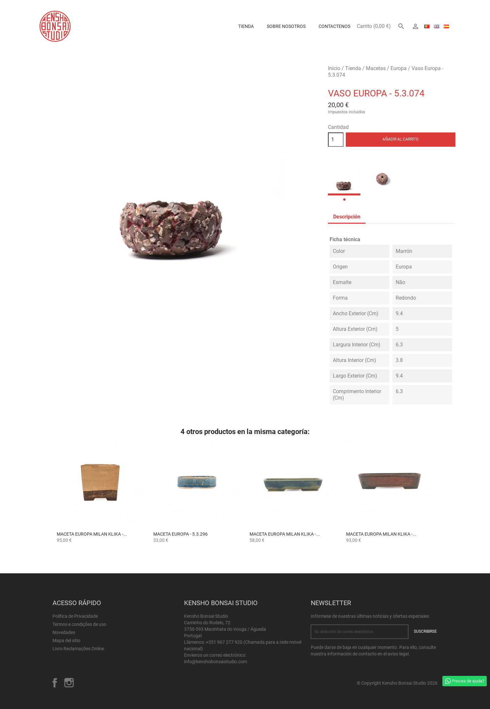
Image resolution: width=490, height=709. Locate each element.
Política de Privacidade (75, 616)
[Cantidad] (336, 139)
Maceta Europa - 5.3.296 (180, 534)
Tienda (246, 26)
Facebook (54, 682)
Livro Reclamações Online (78, 648)
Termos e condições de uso (79, 624)
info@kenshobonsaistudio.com (215, 661)
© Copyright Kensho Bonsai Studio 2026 (397, 683)
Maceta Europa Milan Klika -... (92, 534)
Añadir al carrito (400, 139)
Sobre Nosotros (286, 26)
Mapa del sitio (66, 640)
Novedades (63, 632)
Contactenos (334, 26)
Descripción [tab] (346, 217)
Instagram (69, 682)
